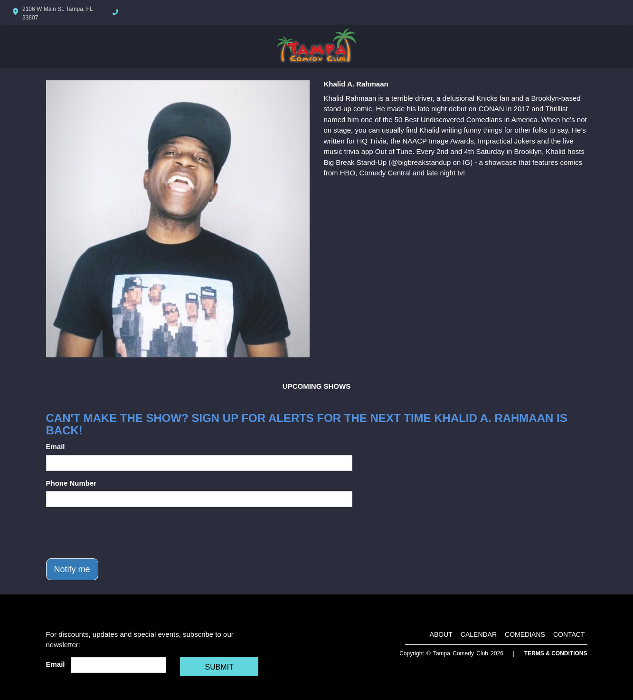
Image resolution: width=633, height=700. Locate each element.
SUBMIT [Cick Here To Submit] (219, 667)
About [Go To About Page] (441, 634)
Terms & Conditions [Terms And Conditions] (555, 653)
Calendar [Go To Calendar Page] (479, 634)
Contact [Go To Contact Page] (569, 634)
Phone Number (71, 483)
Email (55, 446)
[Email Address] (118, 665)
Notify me (72, 569)
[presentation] (118, 532)
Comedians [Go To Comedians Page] (525, 634)
